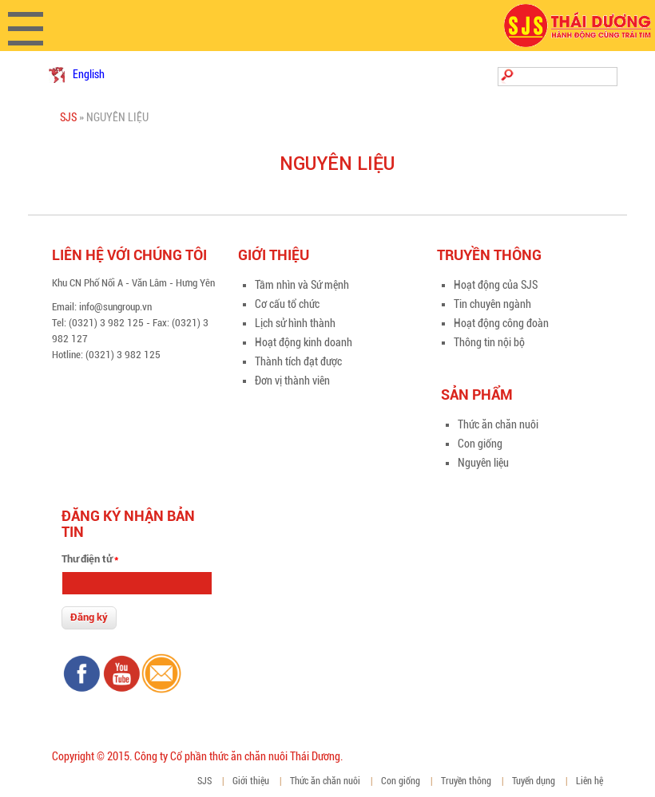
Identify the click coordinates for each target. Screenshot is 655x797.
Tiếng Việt (57, 75)
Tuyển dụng (533, 781)
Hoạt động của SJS (496, 284)
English (89, 74)
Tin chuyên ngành (492, 304)
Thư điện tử (90, 559)
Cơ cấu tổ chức (287, 304)
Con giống (480, 443)
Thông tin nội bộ (489, 342)
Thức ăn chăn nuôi (498, 424)
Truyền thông (466, 781)
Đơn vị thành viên (292, 380)
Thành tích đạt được (298, 361)
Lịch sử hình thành (295, 323)
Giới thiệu (250, 781)
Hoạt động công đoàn (501, 323)
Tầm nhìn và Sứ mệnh (302, 284)
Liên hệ (589, 781)
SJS (68, 117)
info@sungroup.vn (115, 307)
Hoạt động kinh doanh (303, 342)
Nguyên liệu (483, 462)
